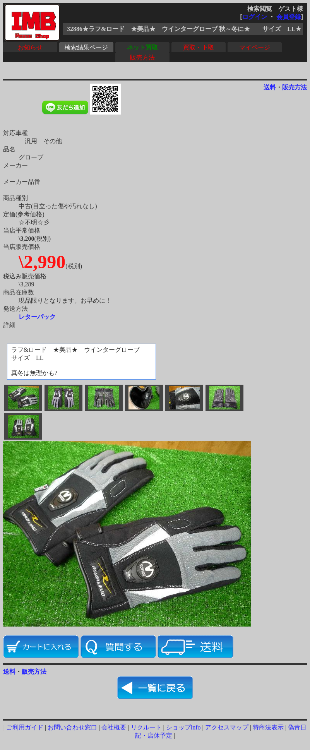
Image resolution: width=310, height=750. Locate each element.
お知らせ (30, 47)
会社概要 (113, 727)
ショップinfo (183, 727)
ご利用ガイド (24, 727)
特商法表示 (268, 727)
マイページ (254, 47)
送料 (270, 87)
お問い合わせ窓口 (72, 727)
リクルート (146, 727)
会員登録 (288, 17)
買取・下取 (198, 47)
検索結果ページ (86, 47)
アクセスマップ (226, 727)
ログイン (254, 17)
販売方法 (142, 57)
